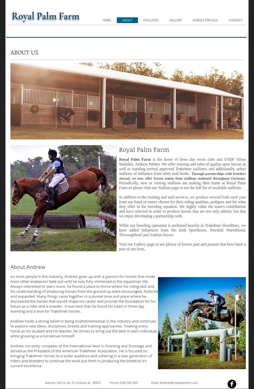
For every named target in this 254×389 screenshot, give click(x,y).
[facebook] (231, 384)
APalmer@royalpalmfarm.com (179, 383)
